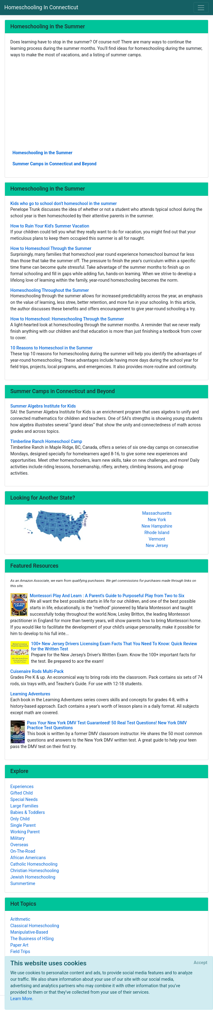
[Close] (200, 962)
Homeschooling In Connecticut (41, 7)
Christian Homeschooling (34, 870)
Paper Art (19, 945)
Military (17, 838)
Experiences (22, 786)
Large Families (24, 805)
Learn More (21, 998)
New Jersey (157, 545)
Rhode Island (157, 532)
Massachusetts (157, 513)
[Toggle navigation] (201, 7)
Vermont (157, 539)
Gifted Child (21, 793)
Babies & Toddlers (27, 812)
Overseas (19, 844)
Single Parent (23, 825)
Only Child (20, 818)
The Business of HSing (32, 938)
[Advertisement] (106, 103)
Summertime (22, 883)
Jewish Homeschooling (32, 877)
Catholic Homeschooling (34, 864)
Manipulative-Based (29, 932)
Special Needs (24, 799)
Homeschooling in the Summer (42, 152)
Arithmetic (20, 919)
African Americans (28, 857)
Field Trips (20, 951)
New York (157, 519)
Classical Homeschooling (34, 925)
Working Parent (25, 831)
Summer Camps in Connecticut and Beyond (54, 163)
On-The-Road (22, 851)
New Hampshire (156, 526)
